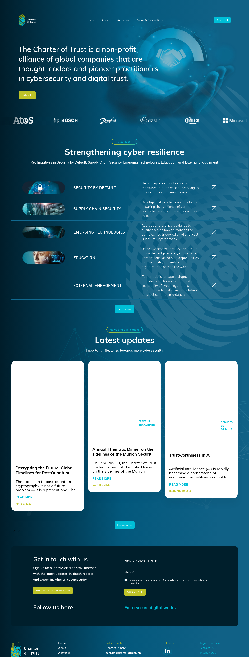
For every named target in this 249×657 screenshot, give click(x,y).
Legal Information (210, 643)
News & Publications (150, 20)
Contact (222, 20)
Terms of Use (207, 648)
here (123, 648)
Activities (123, 20)
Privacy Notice (208, 652)
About (106, 20)
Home (90, 20)
